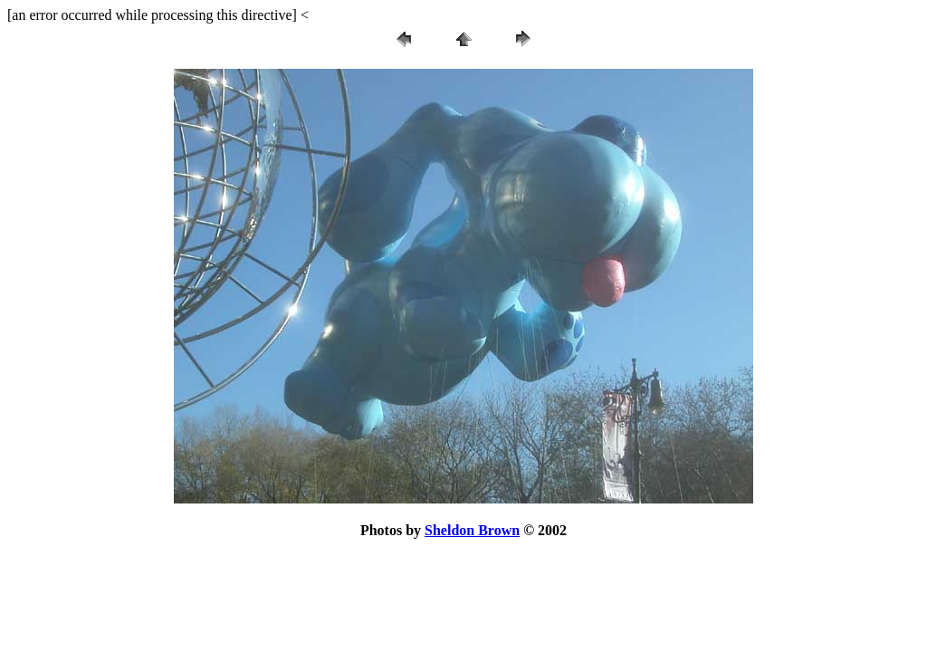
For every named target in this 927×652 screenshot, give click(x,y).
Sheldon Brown (472, 530)
